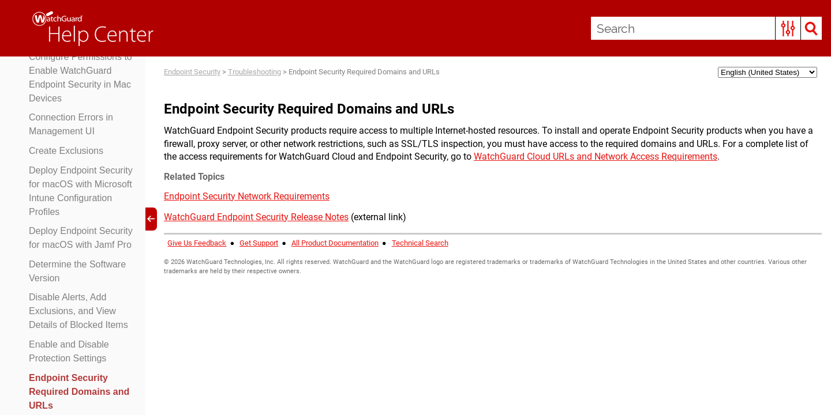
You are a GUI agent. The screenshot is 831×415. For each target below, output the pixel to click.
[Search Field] (706, 28)
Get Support (258, 243)
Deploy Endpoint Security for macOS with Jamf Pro (81, 238)
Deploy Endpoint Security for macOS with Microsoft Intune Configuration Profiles (81, 191)
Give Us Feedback (196, 243)
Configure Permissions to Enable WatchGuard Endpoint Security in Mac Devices (80, 77)
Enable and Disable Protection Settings (69, 351)
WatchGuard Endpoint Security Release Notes (256, 217)
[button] (788, 28)
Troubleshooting (254, 71)
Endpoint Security (192, 71)
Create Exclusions (66, 151)
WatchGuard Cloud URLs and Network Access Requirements (595, 156)
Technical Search (420, 243)
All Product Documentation (335, 243)
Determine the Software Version (77, 271)
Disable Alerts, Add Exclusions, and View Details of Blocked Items (78, 311)
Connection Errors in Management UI (71, 124)
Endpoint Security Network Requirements (247, 196)
